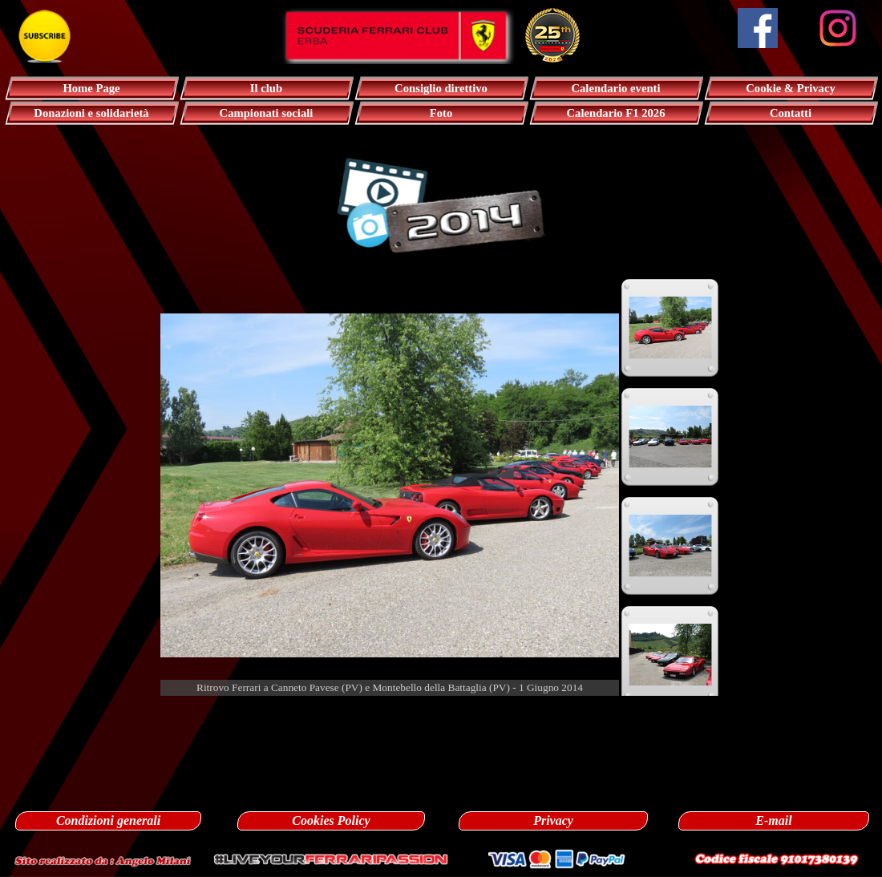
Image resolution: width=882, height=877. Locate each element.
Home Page (91, 88)
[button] (103, 859)
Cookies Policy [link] (331, 820)
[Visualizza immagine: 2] (670, 437)
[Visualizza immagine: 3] (670, 546)
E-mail (773, 820)
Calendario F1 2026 (616, 113)
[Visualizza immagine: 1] (670, 328)
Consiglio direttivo (441, 88)
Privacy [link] (553, 820)
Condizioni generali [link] (108, 820)
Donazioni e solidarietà (91, 113)
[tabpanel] (441, 713)
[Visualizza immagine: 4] (670, 655)
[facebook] (758, 28)
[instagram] (838, 28)
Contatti (790, 113)
